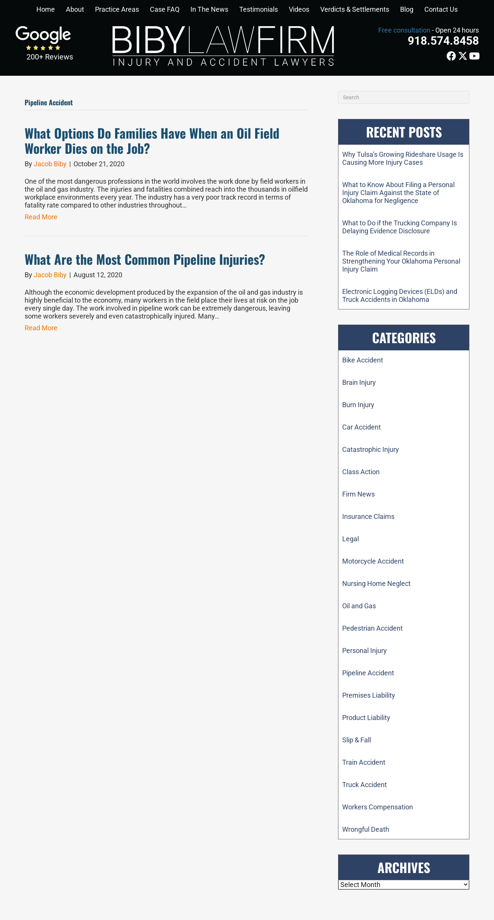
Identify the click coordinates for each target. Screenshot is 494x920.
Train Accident (363, 762)
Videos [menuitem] (299, 9)
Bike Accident (362, 360)
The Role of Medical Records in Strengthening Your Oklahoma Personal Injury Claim (401, 261)
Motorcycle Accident (373, 561)
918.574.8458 (443, 40)
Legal (350, 539)
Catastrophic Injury (370, 449)
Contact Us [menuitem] (441, 9)
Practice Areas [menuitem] (117, 9)
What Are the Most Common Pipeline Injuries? (145, 259)
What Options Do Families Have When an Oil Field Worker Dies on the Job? (152, 140)
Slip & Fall (356, 740)
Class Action (361, 472)
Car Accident (361, 427)
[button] (84, 9)
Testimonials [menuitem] (258, 9)
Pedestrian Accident (372, 628)
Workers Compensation (377, 807)
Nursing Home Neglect (376, 583)
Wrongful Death (365, 829)
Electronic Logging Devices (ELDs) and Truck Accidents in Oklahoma (399, 295)
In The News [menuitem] (209, 9)
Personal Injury (364, 650)
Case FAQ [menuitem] (164, 9)
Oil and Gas (359, 606)
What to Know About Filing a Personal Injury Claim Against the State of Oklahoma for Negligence (398, 193)
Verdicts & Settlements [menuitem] (354, 9)
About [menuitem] (75, 9)
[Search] (403, 97)
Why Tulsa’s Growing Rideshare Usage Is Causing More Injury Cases (402, 158)
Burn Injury (358, 405)
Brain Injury (359, 382)
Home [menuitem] (45, 9)
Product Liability (366, 718)
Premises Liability (368, 695)
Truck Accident (364, 785)
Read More (41, 217)
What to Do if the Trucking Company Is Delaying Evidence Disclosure (399, 227)
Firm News (358, 494)
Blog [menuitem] (406, 9)
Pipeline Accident (368, 673)
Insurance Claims (368, 516)
